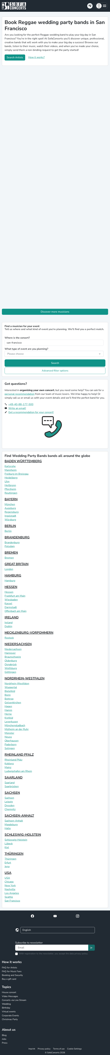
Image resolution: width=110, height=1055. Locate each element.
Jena (7, 866)
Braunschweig (13, 657)
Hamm (8, 710)
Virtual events (9, 1011)
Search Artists (15, 57)
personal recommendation (20, 394)
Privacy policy (44, 1048)
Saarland (10, 782)
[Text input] (51, 948)
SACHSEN (12, 793)
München (10, 504)
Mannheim (11, 470)
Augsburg (10, 508)
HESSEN (11, 587)
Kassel (8, 603)
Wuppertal (11, 687)
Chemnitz (10, 809)
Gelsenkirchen (13, 702)
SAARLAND (13, 777)
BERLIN (10, 526)
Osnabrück (11, 664)
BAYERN (11, 499)
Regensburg (12, 512)
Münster (9, 733)
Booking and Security (12, 975)
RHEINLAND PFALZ (19, 754)
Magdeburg (11, 824)
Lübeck (9, 843)
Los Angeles (12, 893)
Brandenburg (12, 542)
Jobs (4, 1039)
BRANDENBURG (17, 537)
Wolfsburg (11, 668)
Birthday (6, 1007)
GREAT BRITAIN (16, 564)
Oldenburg (11, 660)
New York (10, 885)
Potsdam (10, 546)
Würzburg (10, 519)
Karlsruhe (10, 466)
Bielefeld (10, 691)
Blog (4, 1035)
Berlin (8, 531)
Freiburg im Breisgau (16, 474)
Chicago (9, 881)
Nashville (10, 889)
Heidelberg (11, 477)
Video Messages (10, 996)
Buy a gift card (9, 979)
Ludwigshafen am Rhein (18, 771)
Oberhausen (12, 740)
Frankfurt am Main (15, 596)
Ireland (9, 622)
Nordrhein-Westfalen (17, 683)
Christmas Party (10, 1019)
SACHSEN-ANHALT (19, 815)
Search (55, 363)
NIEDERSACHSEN (18, 644)
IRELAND (12, 617)
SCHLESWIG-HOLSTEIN (23, 835)
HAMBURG (13, 575)
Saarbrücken (12, 786)
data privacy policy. (78, 953)
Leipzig (9, 801)
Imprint (31, 1048)
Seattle (9, 897)
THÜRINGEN (14, 854)
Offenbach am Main (15, 611)
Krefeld (9, 718)
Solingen (10, 748)
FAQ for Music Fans (12, 971)
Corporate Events (10, 1015)
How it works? (36, 57)
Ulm (7, 481)
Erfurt (8, 862)
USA (8, 873)
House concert (9, 992)
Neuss (8, 737)
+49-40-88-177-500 (20, 404)
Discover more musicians (55, 311)
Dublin (8, 626)
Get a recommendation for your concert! (31, 412)
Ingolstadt (10, 516)
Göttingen (10, 672)
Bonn (8, 695)
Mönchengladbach (15, 725)
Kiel (7, 847)
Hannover (10, 653)
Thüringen (10, 859)
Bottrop (9, 699)
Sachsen (9, 798)
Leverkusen (11, 721)
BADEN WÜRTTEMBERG (23, 461)
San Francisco (12, 901)
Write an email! (17, 408)
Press (4, 1042)
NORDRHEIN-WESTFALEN (24, 678)
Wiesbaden (11, 599)
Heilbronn (10, 485)
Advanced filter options (55, 370)
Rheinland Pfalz (13, 760)
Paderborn (10, 744)
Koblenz (9, 763)
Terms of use (59, 1048)
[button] (101, 5)
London (9, 569)
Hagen (8, 706)
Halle (8, 828)
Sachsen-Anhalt (14, 820)
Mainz (8, 767)
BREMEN (11, 552)
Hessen (9, 592)
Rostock (9, 638)
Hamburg (10, 580)
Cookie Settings (74, 1048)
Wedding (6, 1003)
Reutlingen (11, 493)
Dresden (9, 805)
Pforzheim (10, 489)
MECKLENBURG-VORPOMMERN (29, 632)
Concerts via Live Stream (14, 1000)
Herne (8, 714)
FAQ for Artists (9, 967)
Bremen (9, 558)
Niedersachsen (13, 649)
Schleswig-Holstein (16, 840)
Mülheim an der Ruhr (17, 729)
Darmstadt (11, 607)
